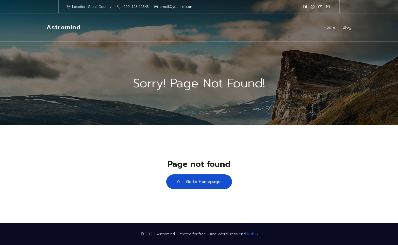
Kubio (252, 234)
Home (329, 27)
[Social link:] (305, 6)
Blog (347, 27)
